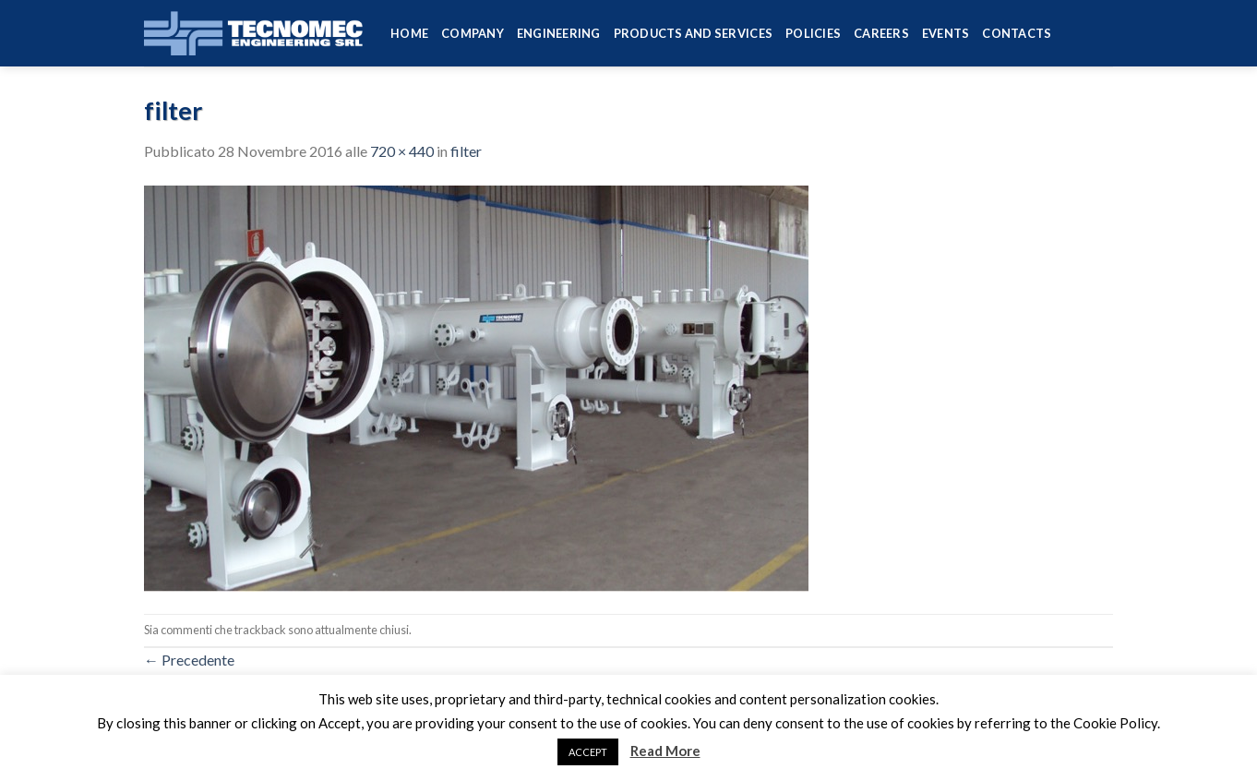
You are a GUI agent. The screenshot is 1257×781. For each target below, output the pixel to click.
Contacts (1016, 33)
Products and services (693, 33)
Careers (881, 33)
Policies (813, 33)
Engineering (559, 33)
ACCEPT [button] (588, 752)
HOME (409, 33)
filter (466, 151)
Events (946, 33)
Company (472, 33)
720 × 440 (402, 151)
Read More (665, 750)
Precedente (189, 659)
